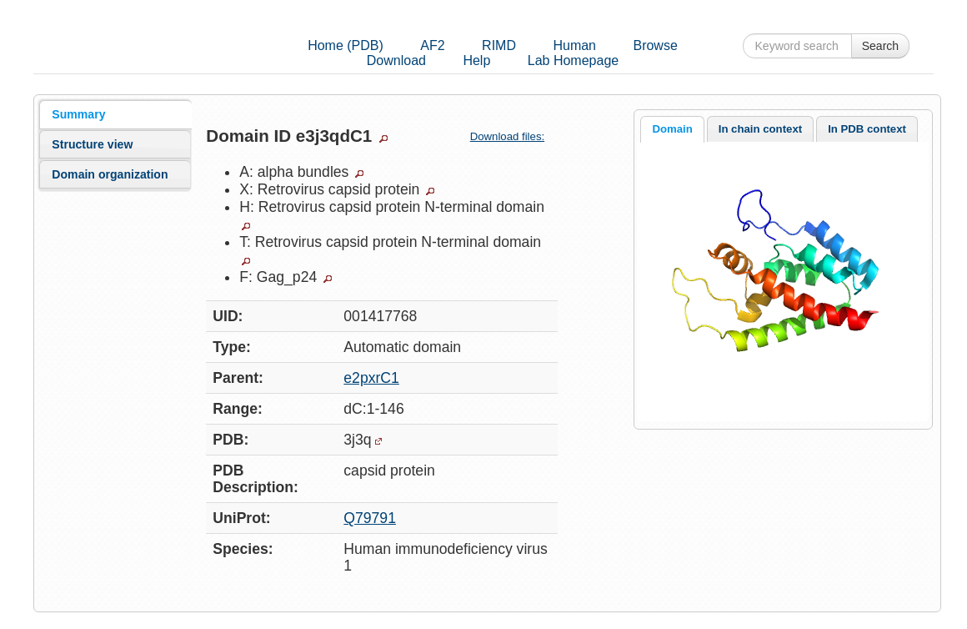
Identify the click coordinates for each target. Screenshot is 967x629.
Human (574, 45)
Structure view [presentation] (92, 144)
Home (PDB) (345, 45)
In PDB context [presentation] (867, 129)
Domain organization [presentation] (110, 174)
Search (880, 46)
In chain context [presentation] (760, 129)
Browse (655, 45)
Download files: (514, 136)
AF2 (432, 45)
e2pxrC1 (371, 378)
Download (396, 60)
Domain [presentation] (672, 129)
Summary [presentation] (78, 114)
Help (476, 60)
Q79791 (369, 518)
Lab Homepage (573, 60)
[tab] (115, 114)
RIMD (499, 45)
